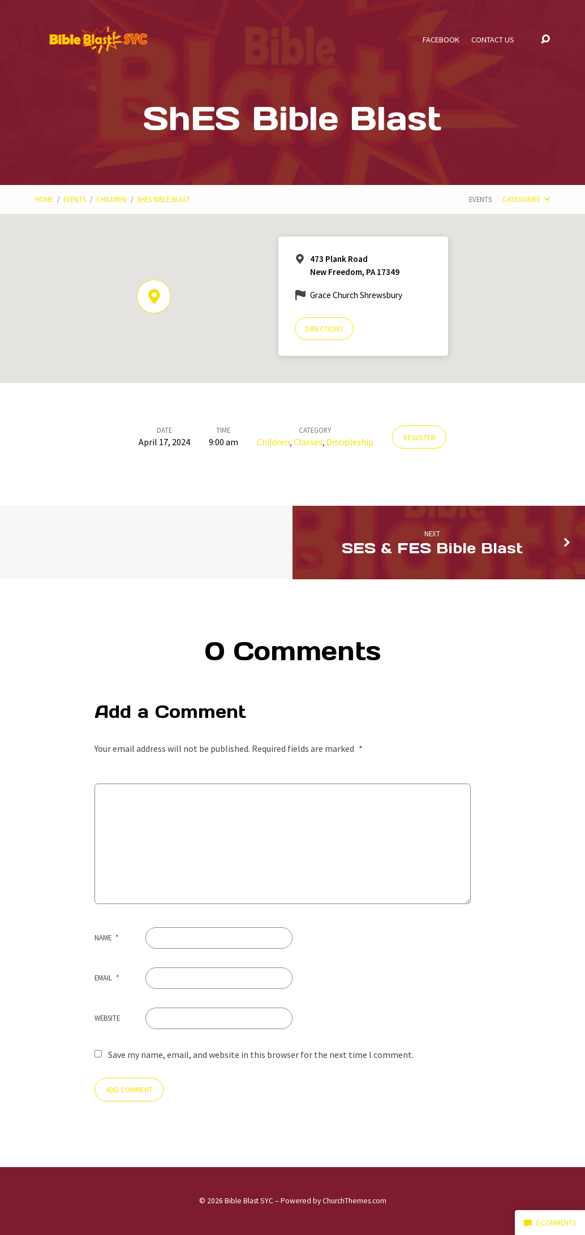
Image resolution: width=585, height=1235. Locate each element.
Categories (525, 199)
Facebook (441, 40)
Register (419, 437)
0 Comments (550, 1222)
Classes (308, 441)
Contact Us (492, 40)
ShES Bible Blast (163, 199)
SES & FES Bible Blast (432, 548)
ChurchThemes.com (354, 1201)
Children (111, 199)
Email (106, 977)
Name (106, 937)
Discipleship (349, 441)
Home (44, 199)
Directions (324, 329)
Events (74, 199)
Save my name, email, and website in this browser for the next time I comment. (261, 1054)
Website (107, 1017)
